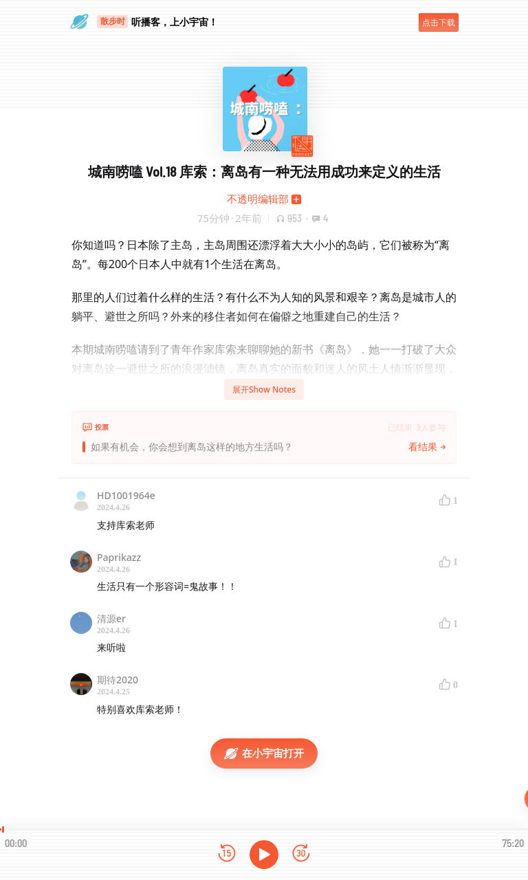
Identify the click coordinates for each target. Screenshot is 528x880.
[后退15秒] (227, 854)
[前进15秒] (301, 854)
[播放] (264, 854)
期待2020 (117, 679)
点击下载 (438, 22)
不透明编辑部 (258, 199)
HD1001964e (126, 495)
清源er (111, 618)
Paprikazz (119, 557)
